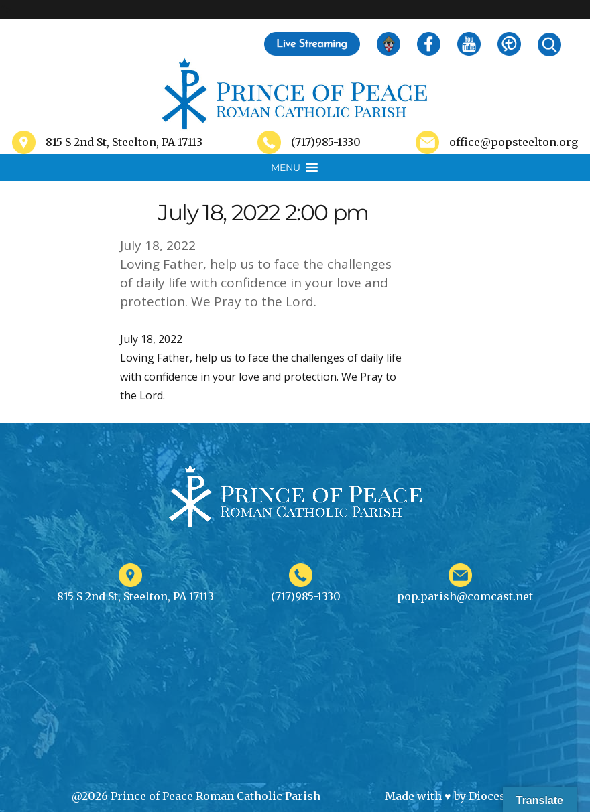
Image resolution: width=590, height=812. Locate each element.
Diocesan (494, 796)
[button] (285, 167)
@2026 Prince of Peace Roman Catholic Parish (196, 796)
